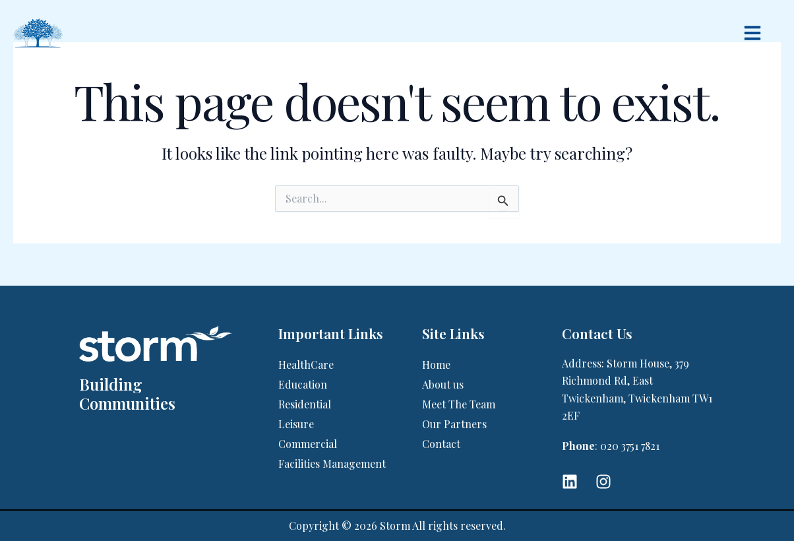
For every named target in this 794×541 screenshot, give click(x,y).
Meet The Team (458, 404)
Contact (441, 444)
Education (302, 384)
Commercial (307, 444)
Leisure (296, 424)
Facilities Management (332, 463)
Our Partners (454, 424)
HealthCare (306, 364)
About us (443, 384)
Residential (304, 404)
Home (436, 364)
